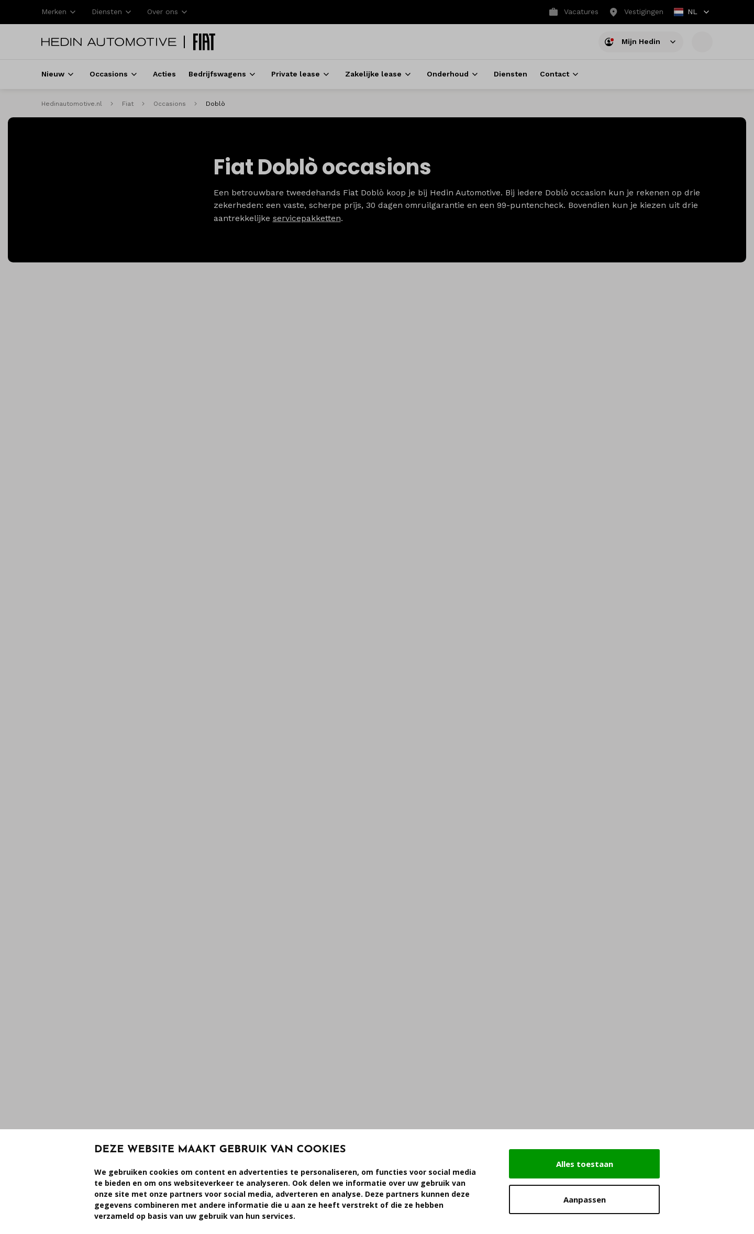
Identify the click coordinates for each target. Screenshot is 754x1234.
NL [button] (692, 12)
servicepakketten (307, 218)
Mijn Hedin (641, 43)
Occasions (169, 103)
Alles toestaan (584, 1164)
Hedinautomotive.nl (71, 103)
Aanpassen (584, 1199)
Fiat (128, 103)
